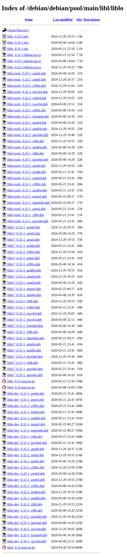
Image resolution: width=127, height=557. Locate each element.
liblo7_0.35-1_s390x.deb (23, 264)
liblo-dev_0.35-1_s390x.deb (25, 486)
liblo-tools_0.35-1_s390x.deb (26, 110)
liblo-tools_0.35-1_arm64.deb (26, 122)
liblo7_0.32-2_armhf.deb (23, 227)
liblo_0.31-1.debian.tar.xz (24, 55)
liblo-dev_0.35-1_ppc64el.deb (27, 523)
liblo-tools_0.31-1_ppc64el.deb (27, 221)
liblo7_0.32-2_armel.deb (23, 239)
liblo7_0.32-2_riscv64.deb (24, 313)
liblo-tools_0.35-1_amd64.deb (27, 147)
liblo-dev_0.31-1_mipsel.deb (26, 424)
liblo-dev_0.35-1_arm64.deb (26, 473)
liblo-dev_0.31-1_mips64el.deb (27, 430)
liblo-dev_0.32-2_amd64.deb (26, 492)
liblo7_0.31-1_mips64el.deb (25, 338)
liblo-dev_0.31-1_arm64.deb (26, 412)
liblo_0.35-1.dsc (18, 42)
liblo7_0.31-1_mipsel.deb (24, 289)
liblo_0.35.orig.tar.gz (21, 387)
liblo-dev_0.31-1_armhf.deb (25, 393)
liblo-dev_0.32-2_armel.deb (25, 455)
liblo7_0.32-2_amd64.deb (24, 270)
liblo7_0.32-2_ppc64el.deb (25, 356)
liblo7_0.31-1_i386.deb (22, 362)
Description (92, 19)
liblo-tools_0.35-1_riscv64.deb (27, 104)
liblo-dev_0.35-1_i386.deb (24, 510)
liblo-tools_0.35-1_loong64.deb (28, 116)
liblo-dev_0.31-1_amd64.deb (26, 418)
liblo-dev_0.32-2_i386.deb (24, 504)
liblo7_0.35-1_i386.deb (22, 332)
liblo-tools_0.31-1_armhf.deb (26, 172)
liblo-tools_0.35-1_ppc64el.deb (27, 159)
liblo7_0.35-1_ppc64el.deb (25, 375)
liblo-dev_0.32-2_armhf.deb (25, 449)
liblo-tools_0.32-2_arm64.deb (26, 98)
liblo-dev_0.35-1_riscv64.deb (26, 541)
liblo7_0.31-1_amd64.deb (24, 350)
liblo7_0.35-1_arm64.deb (24, 282)
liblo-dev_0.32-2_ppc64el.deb (27, 516)
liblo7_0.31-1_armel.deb (23, 258)
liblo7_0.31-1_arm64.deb (24, 344)
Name (28, 19)
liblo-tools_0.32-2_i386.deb (25, 141)
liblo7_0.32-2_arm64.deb (24, 276)
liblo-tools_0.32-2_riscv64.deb (27, 92)
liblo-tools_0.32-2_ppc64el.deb (27, 135)
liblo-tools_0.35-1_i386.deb (25, 153)
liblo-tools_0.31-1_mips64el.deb (28, 202)
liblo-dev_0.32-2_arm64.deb (26, 479)
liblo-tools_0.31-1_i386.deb (25, 215)
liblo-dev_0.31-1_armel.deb (25, 399)
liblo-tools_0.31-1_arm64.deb (26, 178)
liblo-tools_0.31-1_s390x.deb (26, 184)
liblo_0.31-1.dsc (18, 48)
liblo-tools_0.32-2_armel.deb (26, 165)
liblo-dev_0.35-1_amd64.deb (26, 498)
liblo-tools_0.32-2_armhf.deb (26, 79)
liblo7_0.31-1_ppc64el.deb (25, 369)
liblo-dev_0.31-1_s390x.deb (25, 406)
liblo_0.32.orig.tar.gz (21, 547)
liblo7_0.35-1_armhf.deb (23, 233)
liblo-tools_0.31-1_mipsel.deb (27, 196)
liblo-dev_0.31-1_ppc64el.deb (27, 443)
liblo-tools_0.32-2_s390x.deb (26, 85)
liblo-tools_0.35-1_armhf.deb (26, 73)
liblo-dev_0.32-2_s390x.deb (25, 467)
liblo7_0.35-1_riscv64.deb (24, 319)
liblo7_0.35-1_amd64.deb (24, 295)
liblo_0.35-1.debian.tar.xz (24, 61)
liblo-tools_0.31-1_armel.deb (26, 209)
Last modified (63, 19)
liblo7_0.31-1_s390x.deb (23, 307)
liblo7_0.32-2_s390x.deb (23, 252)
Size (79, 19)
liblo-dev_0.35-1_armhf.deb (25, 461)
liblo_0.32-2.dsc (18, 36)
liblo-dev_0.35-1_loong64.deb (27, 535)
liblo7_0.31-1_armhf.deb (23, 246)
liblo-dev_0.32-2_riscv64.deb (26, 529)
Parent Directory (18, 30)
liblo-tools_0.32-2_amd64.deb (27, 129)
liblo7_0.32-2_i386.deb (22, 301)
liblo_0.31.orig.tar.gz (21, 381)
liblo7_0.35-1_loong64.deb (25, 326)
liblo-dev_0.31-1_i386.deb (24, 436)
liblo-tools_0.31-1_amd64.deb (27, 190)
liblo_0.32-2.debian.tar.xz (24, 67)
